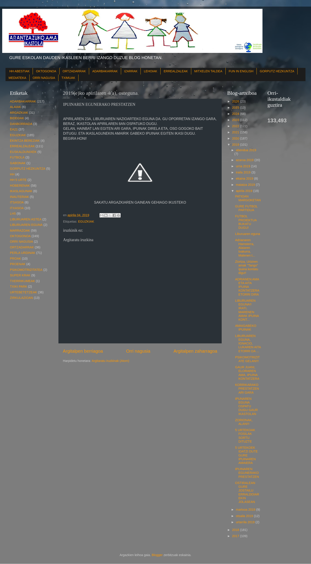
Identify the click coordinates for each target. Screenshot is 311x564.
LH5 (13, 213)
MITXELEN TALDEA (208, 71)
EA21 (14, 129)
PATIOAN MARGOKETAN (248, 198)
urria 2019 (243, 166)
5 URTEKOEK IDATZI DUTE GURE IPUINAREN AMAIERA (246, 455)
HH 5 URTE (18, 180)
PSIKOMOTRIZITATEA (26, 270)
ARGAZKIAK (19, 112)
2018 (236, 530)
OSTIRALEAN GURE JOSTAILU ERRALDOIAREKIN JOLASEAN (247, 492)
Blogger (157, 555)
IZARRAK (131, 71)
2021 (236, 132)
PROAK (15, 258)
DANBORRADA (21, 124)
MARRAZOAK (20, 230)
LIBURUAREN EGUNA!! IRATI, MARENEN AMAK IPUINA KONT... (247, 310)
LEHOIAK (150, 71)
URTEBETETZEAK (23, 292)
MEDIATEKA (17, 78)
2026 (236, 101)
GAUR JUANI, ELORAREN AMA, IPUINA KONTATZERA (247, 372)
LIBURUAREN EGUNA (26, 225)
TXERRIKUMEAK (22, 281)
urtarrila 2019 (246, 522)
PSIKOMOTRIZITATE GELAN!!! (247, 359)
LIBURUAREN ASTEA (25, 219)
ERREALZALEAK (176, 71)
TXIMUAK (68, 78)
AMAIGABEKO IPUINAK (245, 327)
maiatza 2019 (246, 184)
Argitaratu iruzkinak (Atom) (110, 361)
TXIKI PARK (18, 286)
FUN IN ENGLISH (241, 71)
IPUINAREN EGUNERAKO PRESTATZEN (247, 472)
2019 (236, 144)
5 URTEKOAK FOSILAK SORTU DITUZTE (245, 435)
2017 (236, 536)
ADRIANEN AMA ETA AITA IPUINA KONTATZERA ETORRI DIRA (247, 286)
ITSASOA (17, 202)
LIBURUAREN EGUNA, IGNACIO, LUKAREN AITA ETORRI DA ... (248, 343)
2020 (236, 138)
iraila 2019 (243, 172)
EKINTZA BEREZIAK (25, 140)
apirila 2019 (244, 191)
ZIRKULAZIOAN (21, 298)
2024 (236, 113)
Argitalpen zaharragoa (195, 351)
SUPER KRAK (20, 275)
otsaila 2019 (245, 516)
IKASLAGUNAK (21, 191)
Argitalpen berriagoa (83, 351)
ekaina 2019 (245, 178)
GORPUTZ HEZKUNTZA (277, 71)
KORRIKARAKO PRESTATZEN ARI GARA (247, 388)
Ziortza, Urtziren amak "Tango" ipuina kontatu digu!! (246, 267)
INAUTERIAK (19, 197)
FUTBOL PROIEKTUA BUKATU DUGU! (246, 221)
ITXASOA (17, 208)
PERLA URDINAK (22, 253)
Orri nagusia (138, 351)
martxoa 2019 (246, 509)
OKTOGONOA (46, 71)
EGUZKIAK (86, 221)
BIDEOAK (17, 118)
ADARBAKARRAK (105, 71)
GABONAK (18, 163)
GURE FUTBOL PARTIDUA (246, 208)
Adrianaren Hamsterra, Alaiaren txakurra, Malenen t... (245, 247)
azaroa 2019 (245, 160)
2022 (236, 126)
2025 (236, 107)
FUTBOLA (17, 157)
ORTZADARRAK (74, 71)
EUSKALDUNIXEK (23, 152)
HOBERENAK (20, 185)
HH (12, 174)
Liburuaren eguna (247, 234)
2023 (236, 120)
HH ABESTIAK (19, 71)
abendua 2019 (246, 150)
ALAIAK (15, 107)
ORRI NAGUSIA (44, 78)
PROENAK (17, 264)
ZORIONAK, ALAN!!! (244, 422)
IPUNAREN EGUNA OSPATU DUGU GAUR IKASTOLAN (246, 406)
